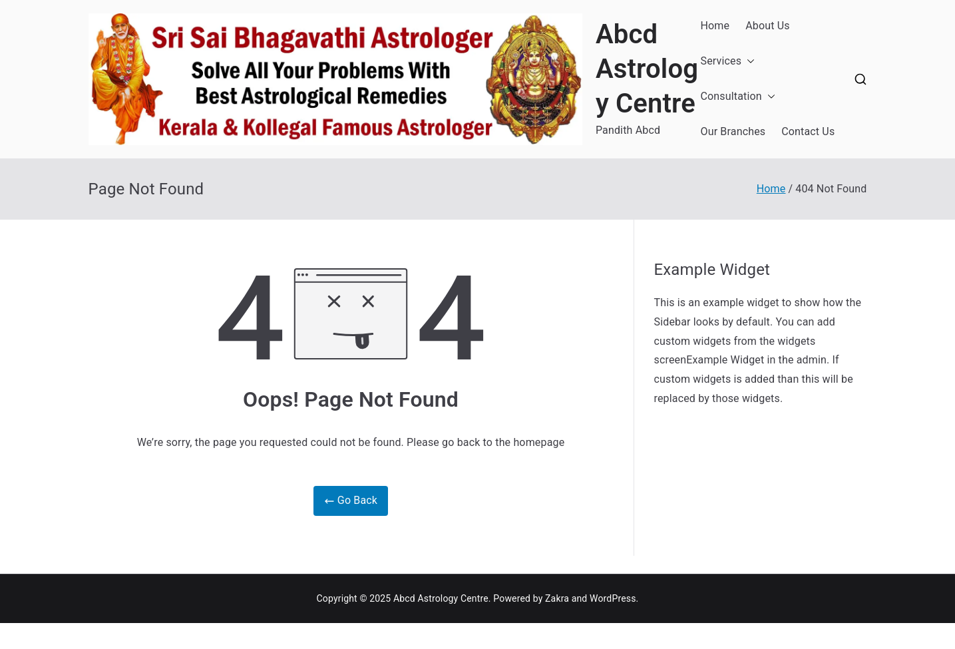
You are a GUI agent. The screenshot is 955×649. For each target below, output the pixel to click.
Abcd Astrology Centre (647, 69)
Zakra (557, 598)
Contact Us (808, 131)
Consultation (738, 97)
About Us (767, 25)
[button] (748, 61)
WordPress (613, 598)
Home (715, 25)
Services (728, 61)
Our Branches (733, 131)
